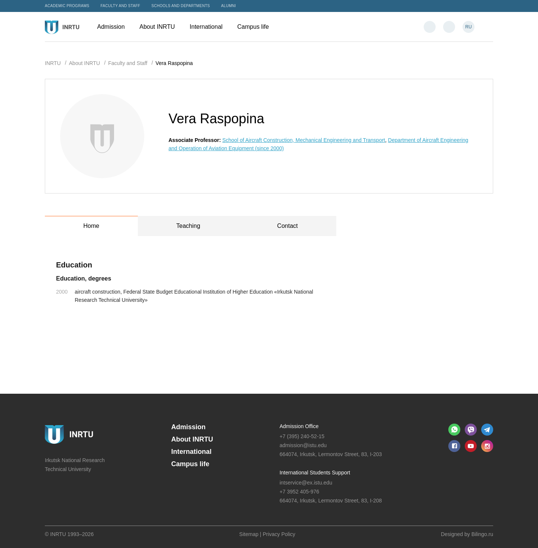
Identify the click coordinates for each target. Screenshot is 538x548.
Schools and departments (180, 6)
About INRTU (160, 27)
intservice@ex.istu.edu (305, 483)
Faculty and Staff (120, 6)
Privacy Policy (279, 534)
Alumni (228, 6)
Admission (114, 27)
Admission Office (299, 426)
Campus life (256, 27)
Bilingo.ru (482, 534)
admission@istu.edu (303, 445)
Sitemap (248, 534)
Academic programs (67, 6)
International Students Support (314, 472)
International (210, 27)
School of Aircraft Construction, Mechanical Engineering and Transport (303, 140)
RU (468, 27)
